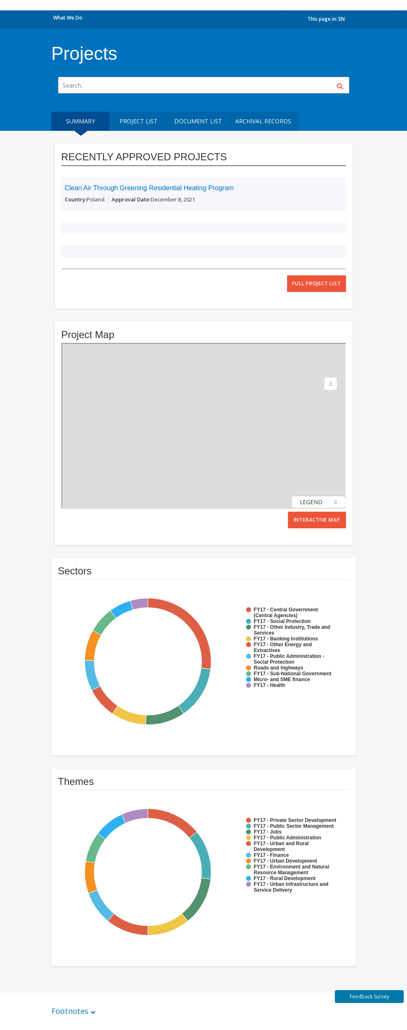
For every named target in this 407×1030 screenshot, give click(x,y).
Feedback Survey (369, 996)
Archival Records (263, 121)
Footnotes (69, 1011)
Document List (198, 121)
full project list (316, 283)
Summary (80, 121)
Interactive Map (317, 519)
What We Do (68, 17)
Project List (138, 121)
